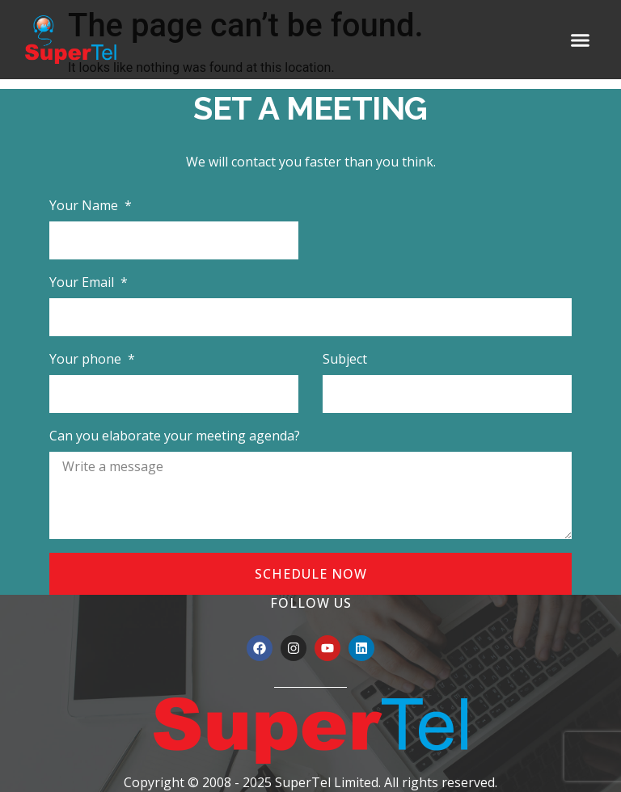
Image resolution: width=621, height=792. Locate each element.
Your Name (85, 205)
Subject (345, 359)
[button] (580, 39)
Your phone (87, 359)
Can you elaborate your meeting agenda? (174, 435)
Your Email (83, 282)
